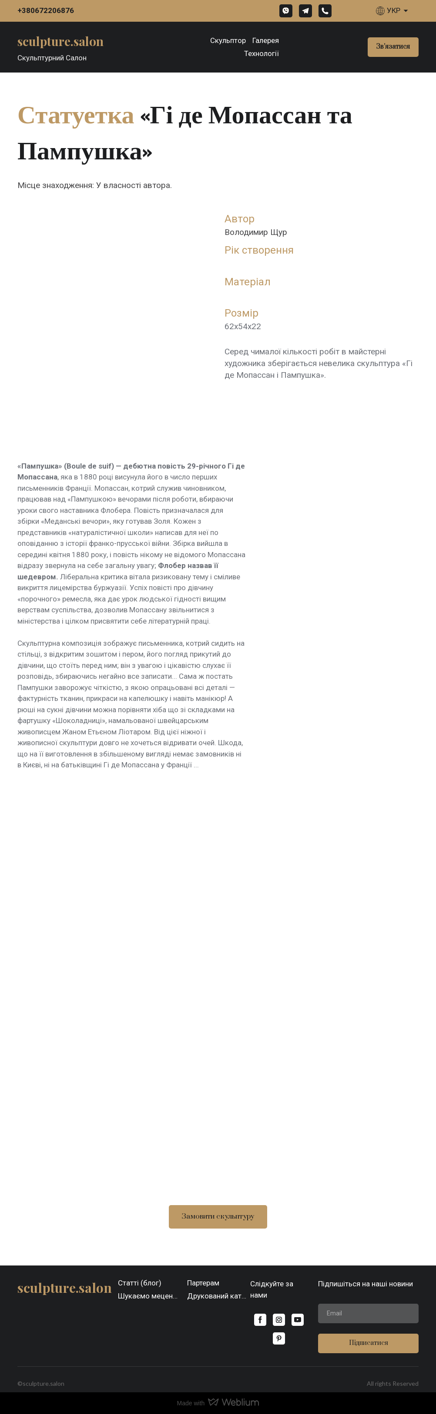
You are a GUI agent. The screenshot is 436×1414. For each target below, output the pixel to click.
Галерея (265, 40)
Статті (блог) (139, 1283)
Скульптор (228, 40)
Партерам (203, 1283)
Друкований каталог (218, 1296)
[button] (285, 10)
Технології (261, 53)
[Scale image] (218, 963)
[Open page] (60, 40)
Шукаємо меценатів (149, 1296)
